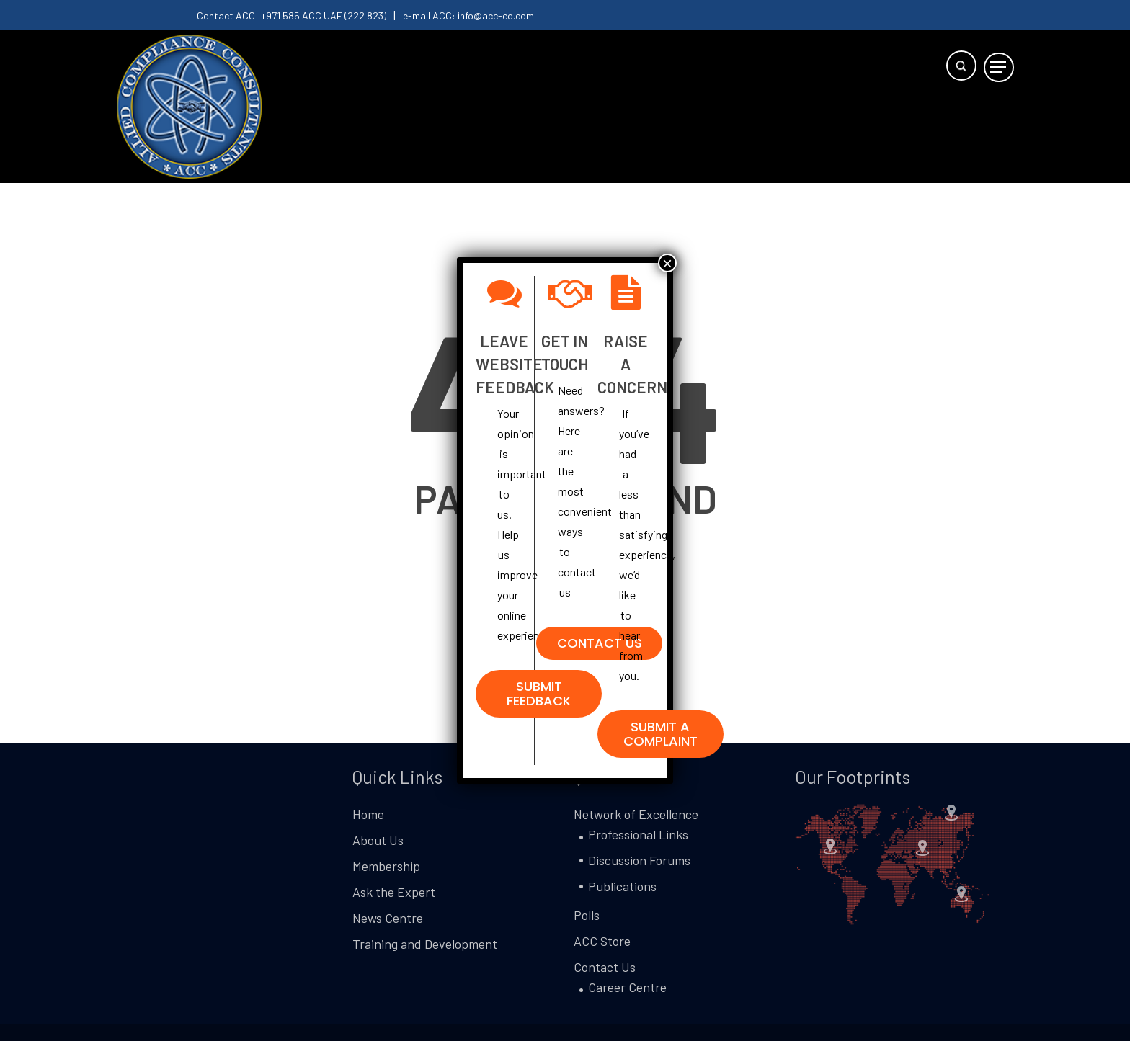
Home (368, 814)
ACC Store (602, 941)
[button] (999, 67)
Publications (622, 886)
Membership (386, 866)
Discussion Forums (639, 860)
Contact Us (605, 967)
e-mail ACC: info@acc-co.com (468, 16)
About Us (378, 840)
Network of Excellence (636, 814)
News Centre (387, 918)
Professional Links (638, 834)
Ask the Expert (393, 892)
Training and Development (424, 944)
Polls (587, 915)
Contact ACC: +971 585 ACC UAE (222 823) (291, 16)
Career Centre (627, 987)
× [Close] (667, 263)
